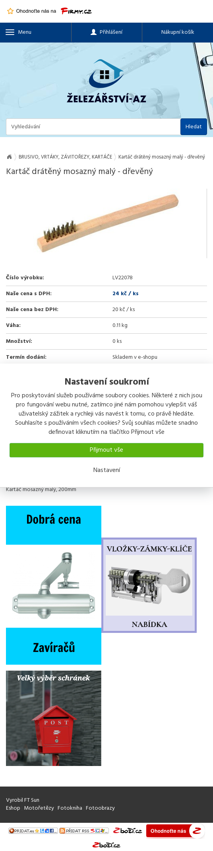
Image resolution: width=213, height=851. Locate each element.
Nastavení (106, 470)
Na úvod (9, 157)
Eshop (13, 808)
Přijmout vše (106, 450)
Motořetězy (39, 808)
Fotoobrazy (100, 808)
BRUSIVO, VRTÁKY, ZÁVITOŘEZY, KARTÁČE (65, 157)
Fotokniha (70, 808)
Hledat (194, 127)
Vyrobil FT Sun (22, 800)
